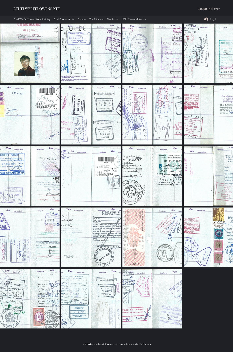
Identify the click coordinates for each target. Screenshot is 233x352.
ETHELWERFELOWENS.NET (36, 8)
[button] (209, 8)
